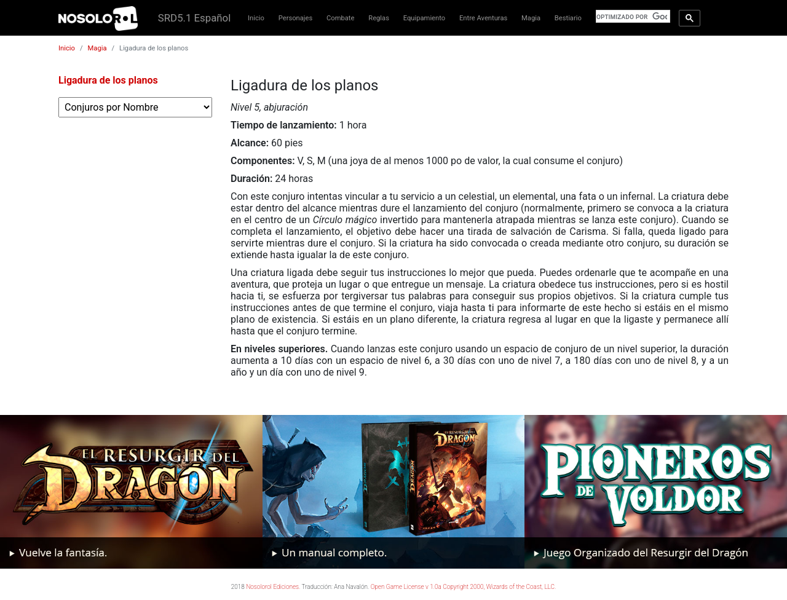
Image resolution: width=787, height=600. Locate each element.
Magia (530, 18)
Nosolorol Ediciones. (273, 586)
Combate (340, 18)
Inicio (256, 18)
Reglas (378, 18)
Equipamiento (424, 18)
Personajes (296, 18)
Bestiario (568, 18)
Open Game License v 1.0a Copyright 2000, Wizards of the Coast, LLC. (463, 586)
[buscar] (631, 17)
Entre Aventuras (483, 18)
